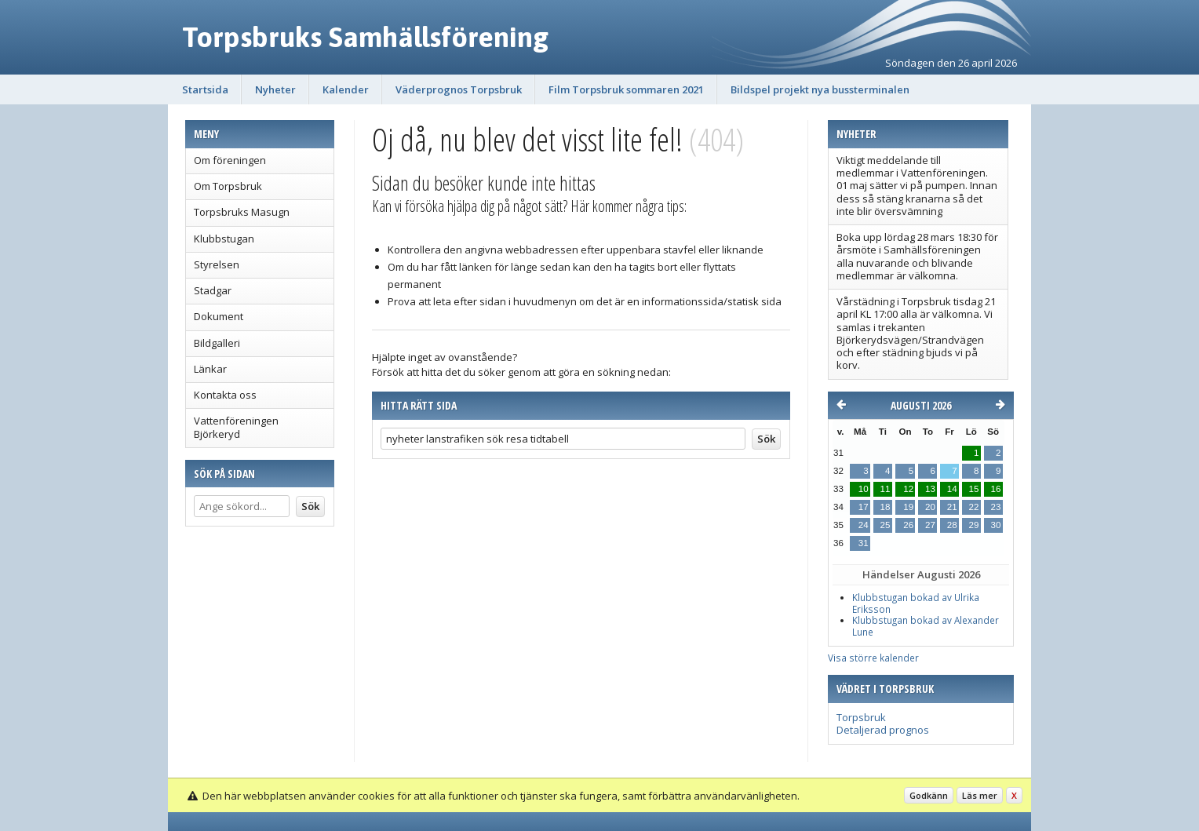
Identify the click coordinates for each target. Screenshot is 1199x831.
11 (885, 489)
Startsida (205, 89)
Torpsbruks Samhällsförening (365, 36)
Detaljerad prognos (882, 730)
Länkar (210, 369)
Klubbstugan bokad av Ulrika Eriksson (915, 603)
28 (952, 525)
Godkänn (928, 795)
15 (974, 489)
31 (863, 543)
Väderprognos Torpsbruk (458, 89)
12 (908, 489)
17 (863, 507)
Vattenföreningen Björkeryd (236, 427)
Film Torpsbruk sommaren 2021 (626, 89)
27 (930, 525)
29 (974, 525)
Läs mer (979, 795)
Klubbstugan (224, 238)
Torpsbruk (861, 717)
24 (863, 525)
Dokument (218, 316)
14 (952, 489)
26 (908, 525)
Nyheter (275, 89)
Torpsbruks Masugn (242, 212)
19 (908, 507)
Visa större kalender (873, 657)
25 (885, 525)
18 (885, 507)
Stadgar (212, 290)
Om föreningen (230, 160)
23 (996, 507)
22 (974, 507)
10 (863, 489)
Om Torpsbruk (228, 186)
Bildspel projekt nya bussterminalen (820, 89)
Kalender (346, 89)
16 (996, 489)
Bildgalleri (217, 343)
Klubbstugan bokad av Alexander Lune (925, 625)
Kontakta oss (225, 395)
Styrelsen (216, 264)
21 (952, 507)
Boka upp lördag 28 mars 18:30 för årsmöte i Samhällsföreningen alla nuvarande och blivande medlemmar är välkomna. (917, 256)
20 (930, 507)
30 (996, 525)
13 (930, 489)
